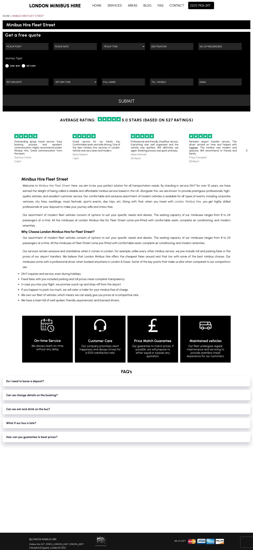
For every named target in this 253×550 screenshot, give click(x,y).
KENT (81, 544)
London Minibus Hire (188, 201)
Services (114, 5)
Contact (176, 5)
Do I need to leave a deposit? (25, 381)
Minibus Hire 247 (36, 544)
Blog (147, 5)
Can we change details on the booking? (32, 395)
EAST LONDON (70, 544)
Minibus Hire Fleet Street (28, 15)
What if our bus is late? (21, 423)
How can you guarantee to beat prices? (31, 437)
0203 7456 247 (200, 5)
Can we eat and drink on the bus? (28, 409)
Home (96, 5)
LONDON (58, 544)
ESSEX (49, 544)
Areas (132, 5)
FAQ (160, 5)
